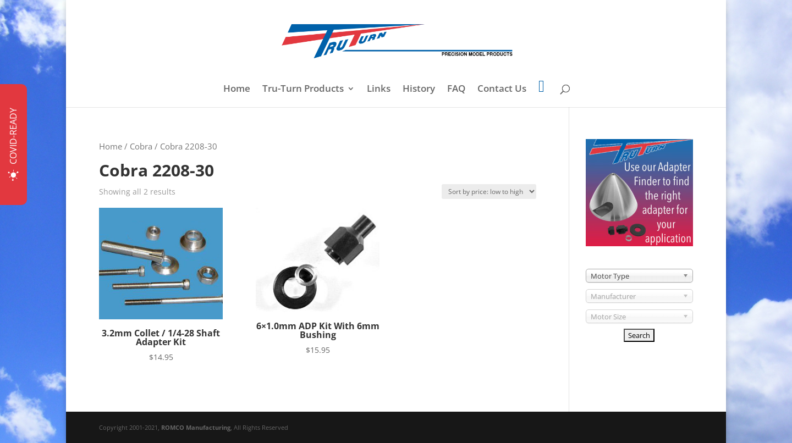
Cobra (141, 146)
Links (379, 90)
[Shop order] (489, 191)
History (419, 90)
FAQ (456, 90)
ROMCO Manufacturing (195, 427)
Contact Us (501, 90)
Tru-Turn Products (303, 90)
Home (236, 90)
